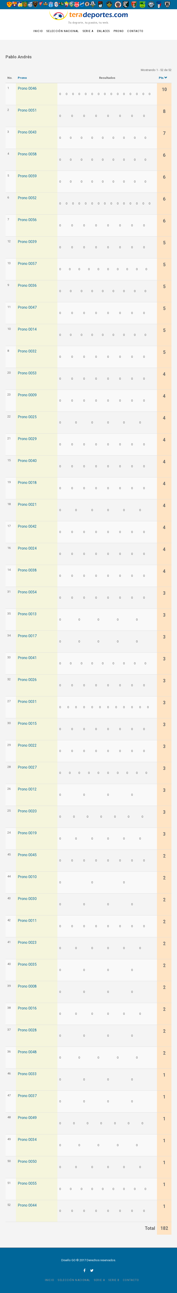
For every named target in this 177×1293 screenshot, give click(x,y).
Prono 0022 (27, 745)
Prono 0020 (27, 811)
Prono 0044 (27, 1205)
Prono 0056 (27, 220)
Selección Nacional (62, 31)
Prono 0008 (27, 986)
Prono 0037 (27, 1096)
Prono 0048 (27, 1052)
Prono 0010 (27, 877)
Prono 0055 (27, 1183)
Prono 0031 (27, 702)
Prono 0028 (27, 1030)
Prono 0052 (27, 198)
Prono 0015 (27, 724)
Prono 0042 (27, 526)
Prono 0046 (27, 88)
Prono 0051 (27, 110)
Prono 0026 (27, 680)
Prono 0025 (27, 417)
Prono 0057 (27, 264)
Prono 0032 (27, 351)
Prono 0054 (27, 592)
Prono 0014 (27, 329)
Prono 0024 (27, 548)
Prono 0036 (27, 286)
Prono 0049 (27, 1118)
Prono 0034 (27, 1140)
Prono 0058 (27, 154)
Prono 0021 (27, 505)
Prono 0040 (27, 461)
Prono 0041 (27, 658)
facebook (84, 1270)
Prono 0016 (27, 1008)
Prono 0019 (27, 833)
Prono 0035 (27, 964)
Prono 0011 (27, 921)
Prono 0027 (27, 767)
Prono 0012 (27, 789)
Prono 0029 (27, 439)
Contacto (135, 31)
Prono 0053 (27, 373)
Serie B (113, 1279)
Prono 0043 (27, 132)
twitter (92, 1270)
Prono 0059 (27, 176)
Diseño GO (68, 1260)
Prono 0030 (27, 899)
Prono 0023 (27, 943)
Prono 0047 (27, 307)
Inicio (38, 31)
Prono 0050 (27, 1162)
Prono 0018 (27, 483)
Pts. (163, 78)
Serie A (88, 31)
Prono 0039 (27, 242)
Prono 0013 (27, 614)
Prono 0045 (27, 855)
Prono (119, 31)
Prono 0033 (27, 1074)
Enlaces (103, 31)
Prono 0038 (27, 570)
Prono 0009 (27, 395)
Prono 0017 (27, 636)
